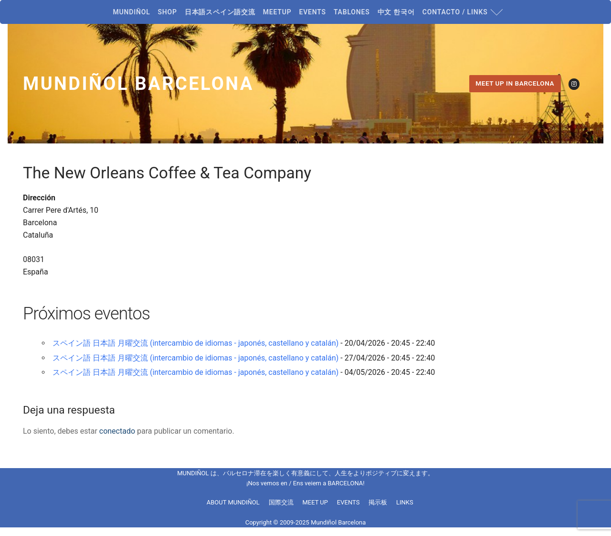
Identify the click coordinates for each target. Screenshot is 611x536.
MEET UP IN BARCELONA (514, 83)
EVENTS (348, 502)
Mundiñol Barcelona (138, 83)
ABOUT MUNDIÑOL (233, 502)
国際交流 (281, 502)
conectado (117, 431)
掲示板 (378, 502)
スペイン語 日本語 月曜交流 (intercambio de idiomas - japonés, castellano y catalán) (195, 343)
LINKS (404, 502)
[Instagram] (574, 83)
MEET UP (315, 502)
